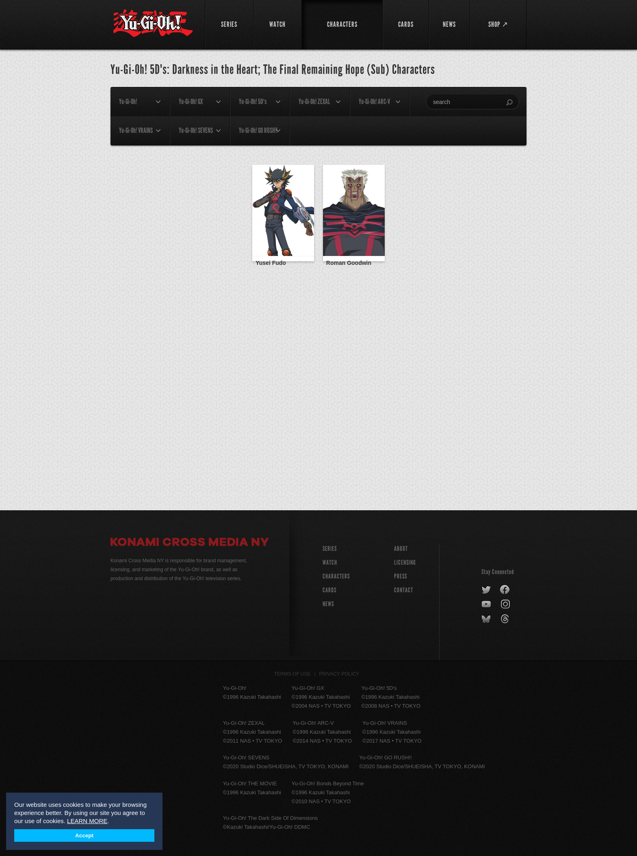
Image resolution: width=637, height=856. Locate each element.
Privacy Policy (339, 674)
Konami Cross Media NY (189, 543)
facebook (505, 590)
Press (400, 576)
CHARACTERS (336, 576)
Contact (403, 590)
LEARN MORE (87, 820)
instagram (506, 604)
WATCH (330, 562)
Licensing (405, 562)
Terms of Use (292, 674)
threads (506, 619)
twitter (486, 590)
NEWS (328, 604)
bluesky (487, 619)
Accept (84, 835)
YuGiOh (153, 23)
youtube (487, 604)
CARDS (329, 590)
